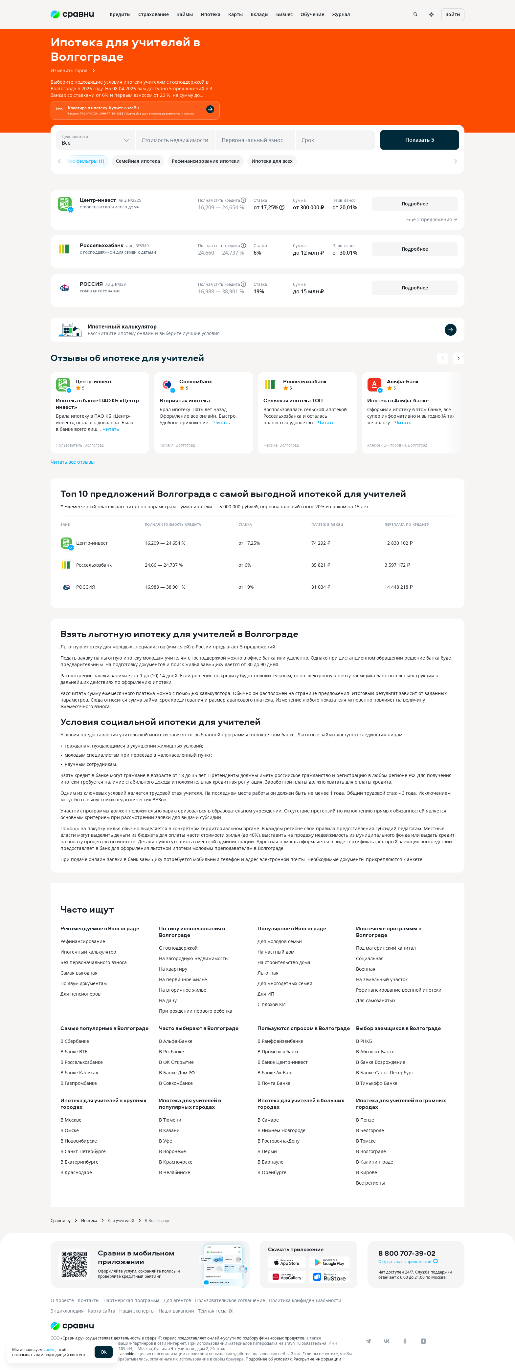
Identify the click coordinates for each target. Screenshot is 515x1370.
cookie (50, 1349)
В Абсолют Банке (375, 1049)
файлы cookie (121, 1351)
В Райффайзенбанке (280, 1039)
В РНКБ (364, 1039)
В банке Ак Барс (276, 1070)
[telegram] (368, 1339)
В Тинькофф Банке (376, 1081)
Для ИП (266, 992)
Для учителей (121, 1218)
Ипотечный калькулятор (122, 324)
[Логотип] (202, 1324)
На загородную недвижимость (193, 956)
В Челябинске (174, 1170)
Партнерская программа (131, 1298)
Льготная (268, 971)
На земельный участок (382, 977)
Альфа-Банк (403, 379)
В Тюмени (170, 1118)
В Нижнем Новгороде (281, 1128)
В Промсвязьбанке (279, 1049)
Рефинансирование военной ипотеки (398, 988)
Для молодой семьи (280, 939)
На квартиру (173, 967)
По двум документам (83, 981)
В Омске (69, 1128)
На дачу (168, 998)
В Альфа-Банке (175, 1039)
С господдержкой (178, 946)
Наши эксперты (137, 1309)
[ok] (405, 1339)
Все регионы (370, 1181)
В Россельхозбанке (81, 1060)
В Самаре (268, 1118)
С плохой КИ (272, 1002)
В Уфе (165, 1139)
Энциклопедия (67, 1309)
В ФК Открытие (176, 1060)
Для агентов (177, 1298)
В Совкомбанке (176, 1081)
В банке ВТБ (74, 1049)
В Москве (70, 1118)
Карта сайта (101, 1309)
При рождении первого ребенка (195, 1009)
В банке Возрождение (380, 1060)
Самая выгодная (79, 971)
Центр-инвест (94, 379)
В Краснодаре (76, 1170)
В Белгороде (370, 1128)
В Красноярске (175, 1160)
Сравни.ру (61, 1218)
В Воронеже (172, 1149)
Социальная (370, 956)
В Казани (169, 1128)
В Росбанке (171, 1049)
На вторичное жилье (182, 988)
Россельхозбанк (305, 379)
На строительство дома (284, 960)
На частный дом (276, 950)
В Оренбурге (272, 1170)
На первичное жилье (183, 977)
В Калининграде (374, 1160)
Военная (365, 967)
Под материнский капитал (386, 946)
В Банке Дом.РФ (177, 1070)
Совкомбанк (195, 379)
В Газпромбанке (78, 1081)
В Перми (267, 1149)
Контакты (89, 1298)
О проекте (62, 1298)
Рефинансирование (82, 939)
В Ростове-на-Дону (279, 1139)
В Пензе (365, 1118)
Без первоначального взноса (93, 960)
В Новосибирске (78, 1139)
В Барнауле (270, 1160)
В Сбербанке (74, 1039)
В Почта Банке (274, 1081)
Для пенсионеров (80, 992)
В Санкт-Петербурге (83, 1149)
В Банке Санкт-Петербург (385, 1070)
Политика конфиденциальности (305, 1298)
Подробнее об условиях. (269, 1356)
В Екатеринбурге (79, 1160)
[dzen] (423, 1339)
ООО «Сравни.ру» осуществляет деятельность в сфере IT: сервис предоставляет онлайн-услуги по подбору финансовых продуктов (177, 1335)
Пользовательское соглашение (230, 1298)
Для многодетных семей (285, 981)
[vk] (386, 1339)
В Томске (366, 1139)
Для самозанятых (375, 998)
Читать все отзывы (73, 460)
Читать (110, 427)
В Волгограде (371, 1149)
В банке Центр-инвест (283, 1060)
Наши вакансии (176, 1309)
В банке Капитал (79, 1070)
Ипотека (89, 1218)
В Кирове (366, 1170)
